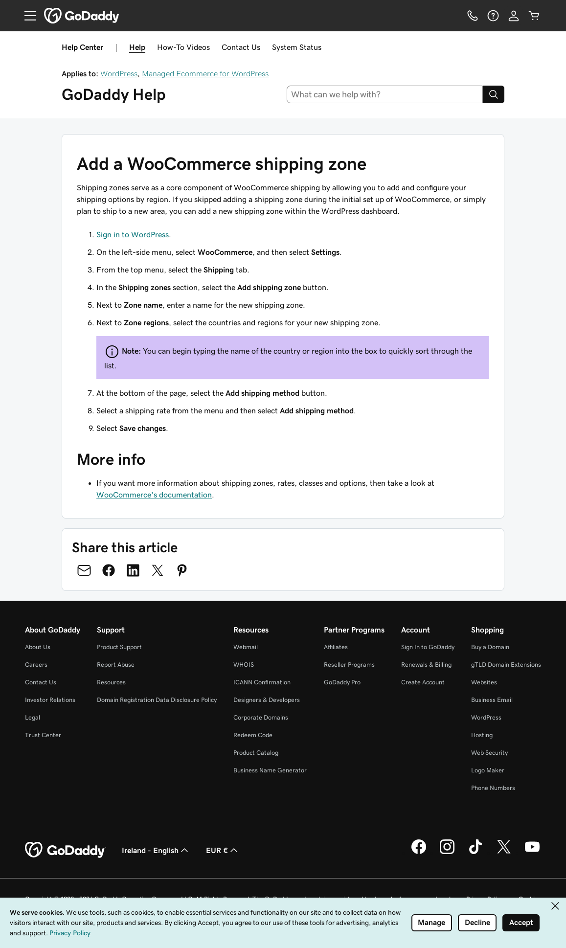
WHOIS (243, 664)
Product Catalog (255, 752)
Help (137, 47)
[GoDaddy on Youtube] (532, 853)
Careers (36, 664)
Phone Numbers (493, 788)
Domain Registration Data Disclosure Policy (157, 700)
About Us (37, 647)
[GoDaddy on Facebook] (419, 853)
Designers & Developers (266, 700)
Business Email (492, 700)
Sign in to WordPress (132, 234)
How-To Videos (183, 47)
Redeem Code (252, 735)
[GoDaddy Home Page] (65, 850)
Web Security (489, 752)
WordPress (118, 73)
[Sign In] (513, 15)
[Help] (493, 15)
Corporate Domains (260, 717)
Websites (484, 682)
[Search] (493, 94)
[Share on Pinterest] (182, 570)
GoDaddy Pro (342, 682)
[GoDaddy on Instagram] (447, 853)
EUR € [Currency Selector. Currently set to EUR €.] (223, 850)
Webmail (245, 647)
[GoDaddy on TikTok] (475, 853)
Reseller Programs (349, 664)
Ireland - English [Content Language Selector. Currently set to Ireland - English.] (156, 850)
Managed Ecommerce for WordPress (205, 73)
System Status (296, 47)
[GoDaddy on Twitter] (504, 853)
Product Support (119, 647)
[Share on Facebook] (108, 570)
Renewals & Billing (426, 664)
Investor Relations (50, 700)
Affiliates (336, 647)
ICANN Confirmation (262, 682)
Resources (111, 682)
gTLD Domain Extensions (506, 664)
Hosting (482, 735)
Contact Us (241, 47)
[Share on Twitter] (157, 570)
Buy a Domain (490, 647)
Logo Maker (487, 770)
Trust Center (43, 735)
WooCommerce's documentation (154, 494)
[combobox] (384, 94)
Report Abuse (116, 664)
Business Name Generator (270, 770)
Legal (32, 717)
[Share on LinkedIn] (133, 570)
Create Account (423, 682)
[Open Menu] (26, 16)
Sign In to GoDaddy (427, 647)
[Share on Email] (84, 570)
